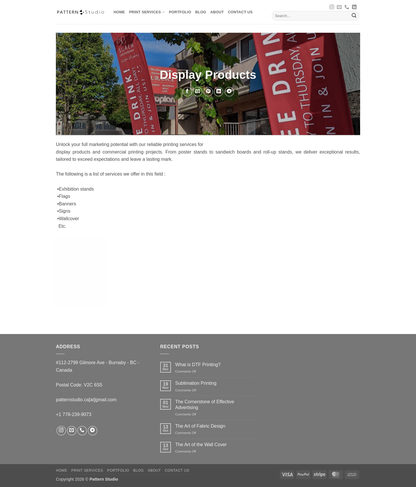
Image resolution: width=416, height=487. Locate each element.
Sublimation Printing (195, 383)
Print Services (147, 12)
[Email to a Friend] (197, 91)
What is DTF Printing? (197, 364)
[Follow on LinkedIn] (354, 7)
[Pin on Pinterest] (208, 91)
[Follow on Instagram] (331, 7)
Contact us (240, 12)
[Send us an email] (339, 7)
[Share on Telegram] (229, 91)
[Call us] (346, 7)
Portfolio (180, 12)
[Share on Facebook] (187, 91)
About (217, 12)
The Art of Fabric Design (200, 426)
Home (119, 12)
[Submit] (354, 16)
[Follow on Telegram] (92, 430)
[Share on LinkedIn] (218, 91)
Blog (200, 12)
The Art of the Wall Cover (201, 444)
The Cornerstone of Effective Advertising (204, 404)
